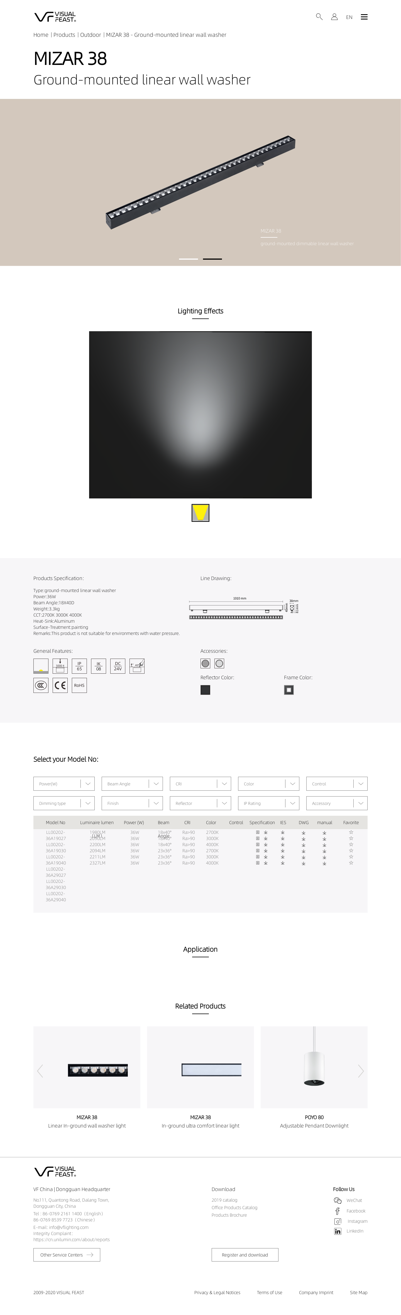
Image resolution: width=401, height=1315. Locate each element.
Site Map (359, 1292)
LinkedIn (355, 1231)
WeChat (354, 1200)
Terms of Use (269, 1292)
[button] (188, 259)
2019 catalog (225, 1200)
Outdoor (90, 34)
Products (64, 34)
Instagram (357, 1221)
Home (40, 34)
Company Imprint (316, 1292)
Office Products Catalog (235, 1207)
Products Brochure (229, 1215)
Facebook (356, 1210)
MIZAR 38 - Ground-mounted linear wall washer (166, 34)
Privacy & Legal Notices (217, 1292)
